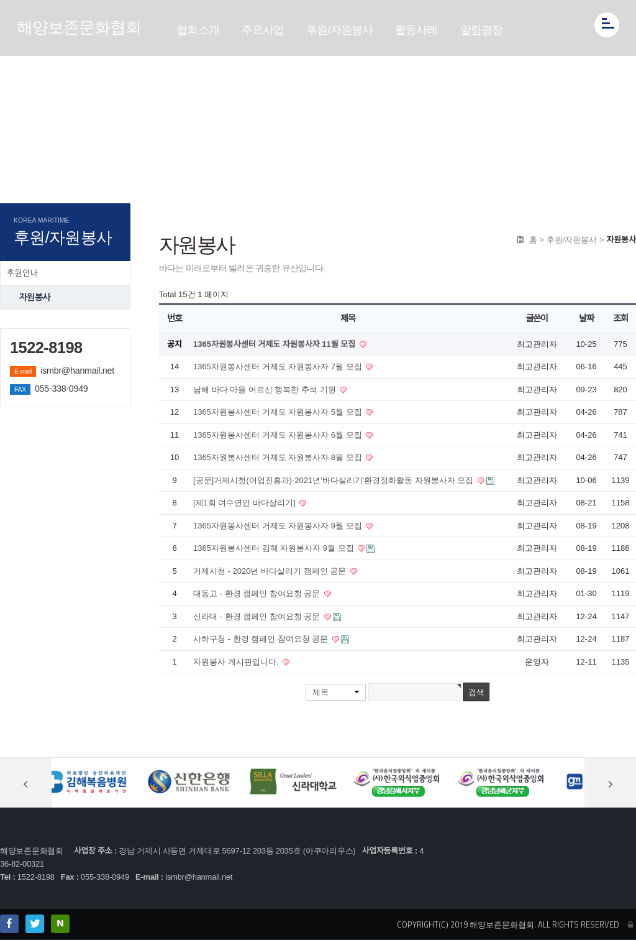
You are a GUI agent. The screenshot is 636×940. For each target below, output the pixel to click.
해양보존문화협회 (79, 27)
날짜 (586, 318)
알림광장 (481, 30)
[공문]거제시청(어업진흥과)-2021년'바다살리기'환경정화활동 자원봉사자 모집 (334, 480)
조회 (620, 318)
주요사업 (263, 30)
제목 (320, 692)
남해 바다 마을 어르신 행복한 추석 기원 (265, 389)
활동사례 (416, 30)
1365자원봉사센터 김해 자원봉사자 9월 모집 (274, 548)
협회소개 (197, 30)
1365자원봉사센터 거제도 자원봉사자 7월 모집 (278, 366)
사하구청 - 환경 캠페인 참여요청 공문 (261, 638)
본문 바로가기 (0, 0)
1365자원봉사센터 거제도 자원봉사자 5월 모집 (278, 412)
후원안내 (22, 273)
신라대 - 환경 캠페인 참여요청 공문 (257, 616)
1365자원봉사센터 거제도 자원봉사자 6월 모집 (278, 435)
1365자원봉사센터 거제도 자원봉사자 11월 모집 (275, 344)
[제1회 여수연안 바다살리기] (245, 502)
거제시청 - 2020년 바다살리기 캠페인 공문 (270, 571)
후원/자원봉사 (339, 30)
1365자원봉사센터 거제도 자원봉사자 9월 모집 (278, 525)
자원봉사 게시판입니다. (237, 661)
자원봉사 (34, 297)
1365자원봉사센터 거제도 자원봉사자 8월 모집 (278, 457)
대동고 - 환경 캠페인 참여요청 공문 (257, 593)
